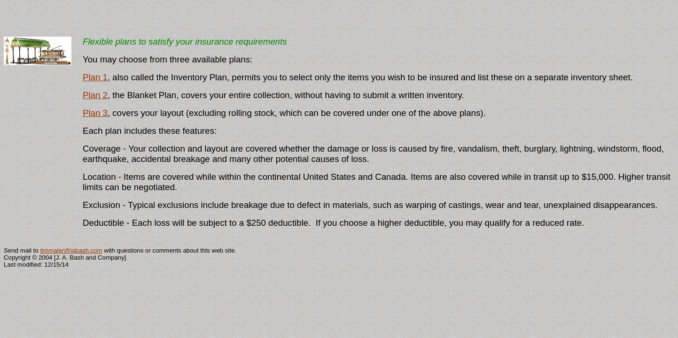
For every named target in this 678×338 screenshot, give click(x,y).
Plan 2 (95, 95)
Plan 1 (95, 77)
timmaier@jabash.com (71, 250)
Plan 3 (95, 113)
